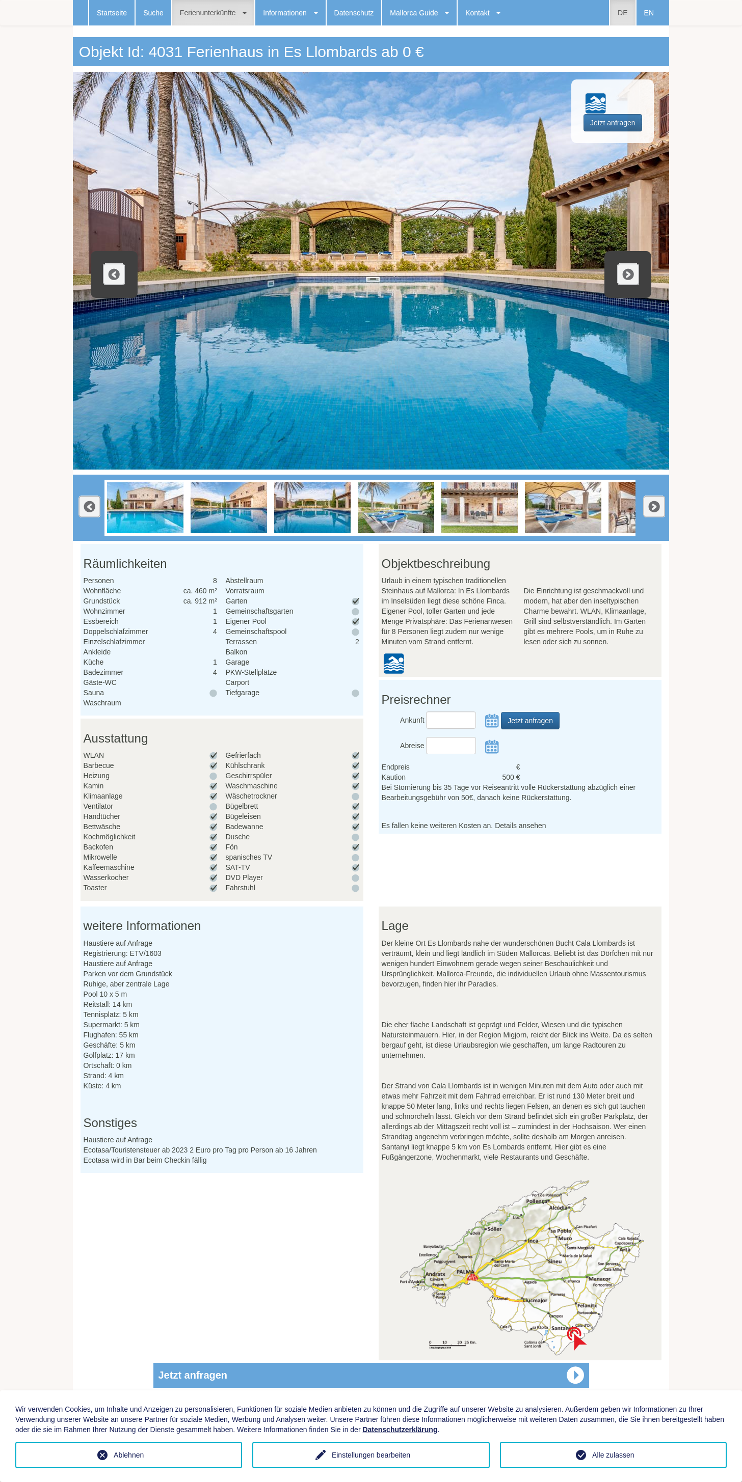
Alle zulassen (613, 1455)
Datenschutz (354, 13)
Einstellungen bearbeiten (371, 1455)
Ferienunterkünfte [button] (213, 13)
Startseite (112, 13)
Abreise (412, 746)
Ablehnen (129, 1455)
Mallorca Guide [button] (419, 13)
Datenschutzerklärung (399, 1429)
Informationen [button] (290, 13)
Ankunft (412, 720)
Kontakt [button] (482, 13)
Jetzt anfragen (612, 123)
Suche (153, 13)
